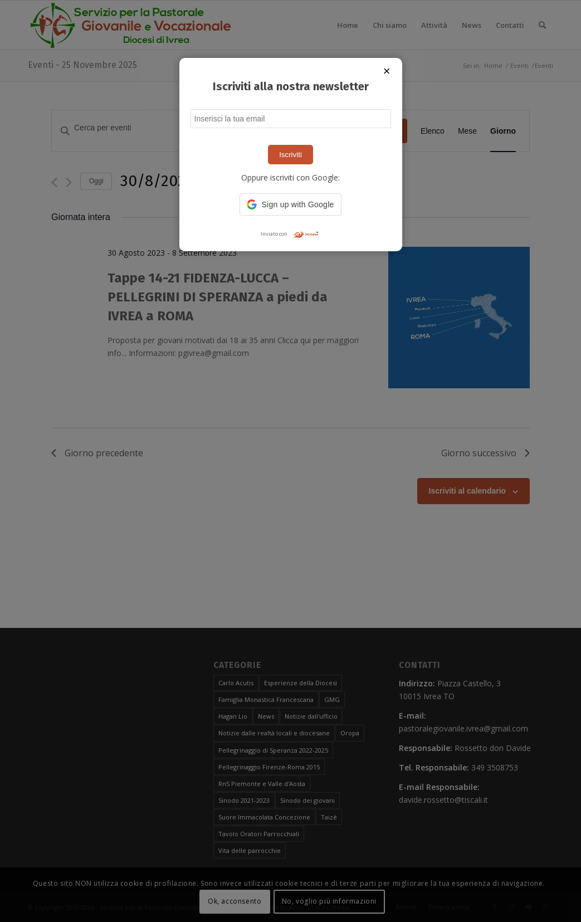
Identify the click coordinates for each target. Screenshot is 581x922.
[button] (290, 204)
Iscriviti (290, 154)
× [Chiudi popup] (386, 71)
